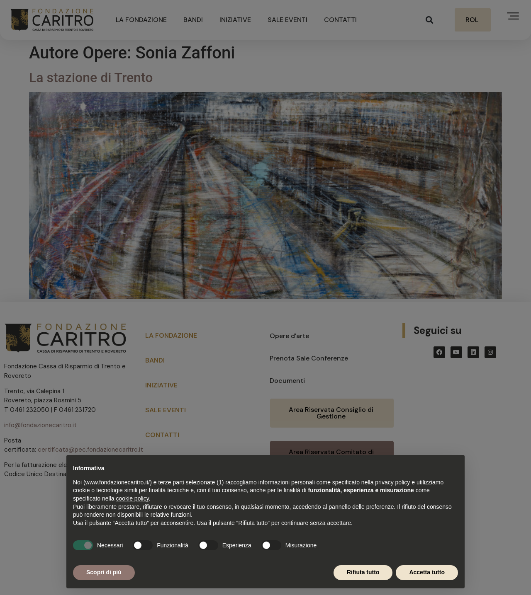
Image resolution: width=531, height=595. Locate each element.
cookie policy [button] (132, 498)
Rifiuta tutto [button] (363, 572)
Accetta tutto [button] (427, 572)
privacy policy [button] (392, 482)
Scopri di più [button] (104, 572)
